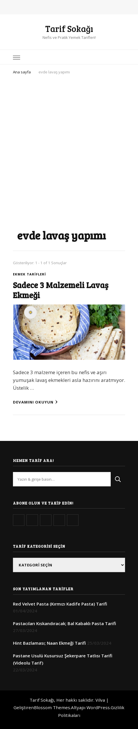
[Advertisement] (69, 148)
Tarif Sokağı (69, 28)
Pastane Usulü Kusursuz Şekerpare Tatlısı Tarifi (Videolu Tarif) (62, 659)
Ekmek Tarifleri (29, 274)
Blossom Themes (52, 707)
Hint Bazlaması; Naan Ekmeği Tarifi (49, 643)
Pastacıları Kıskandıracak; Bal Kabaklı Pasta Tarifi (64, 623)
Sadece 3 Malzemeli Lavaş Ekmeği (60, 289)
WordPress (98, 707)
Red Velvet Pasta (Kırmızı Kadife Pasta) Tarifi (60, 604)
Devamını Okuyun (35, 402)
